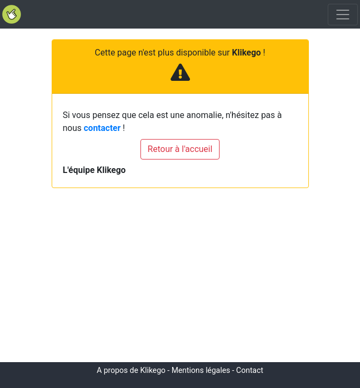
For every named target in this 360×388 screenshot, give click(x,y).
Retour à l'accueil (179, 149)
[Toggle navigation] (343, 14)
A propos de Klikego (131, 370)
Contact (249, 370)
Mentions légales (201, 370)
